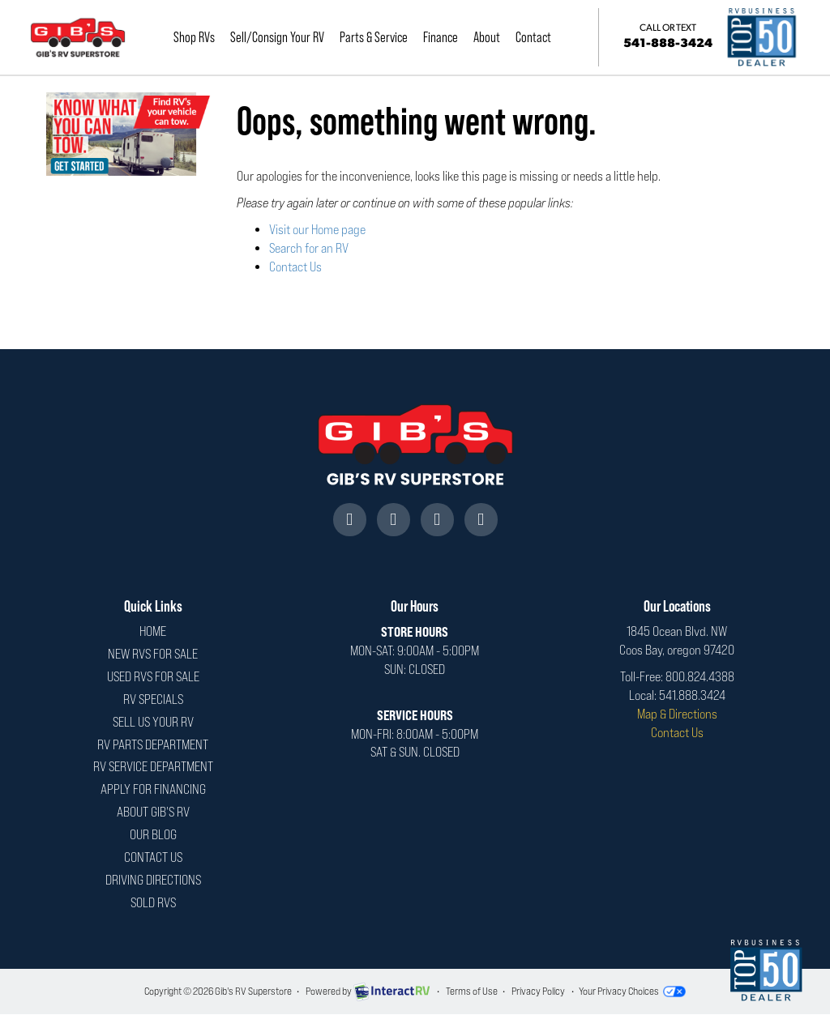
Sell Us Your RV (153, 722)
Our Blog (153, 834)
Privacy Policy (538, 991)
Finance (445, 37)
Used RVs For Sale (153, 676)
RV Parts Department (152, 745)
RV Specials (153, 699)
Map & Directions (677, 714)
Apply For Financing (153, 789)
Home (152, 631)
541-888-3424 (670, 36)
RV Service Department (153, 766)
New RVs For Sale (153, 654)
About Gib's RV (153, 812)
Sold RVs (153, 903)
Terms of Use (472, 991)
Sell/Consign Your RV (282, 37)
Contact (538, 37)
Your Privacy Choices (632, 991)
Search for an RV (309, 248)
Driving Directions (153, 880)
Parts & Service (378, 37)
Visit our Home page (317, 229)
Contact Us (295, 267)
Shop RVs (199, 37)
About (491, 37)
